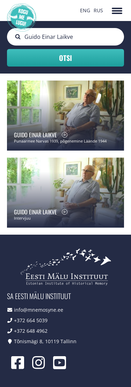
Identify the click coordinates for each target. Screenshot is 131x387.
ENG (85, 10)
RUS (98, 10)
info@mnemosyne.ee (38, 309)
